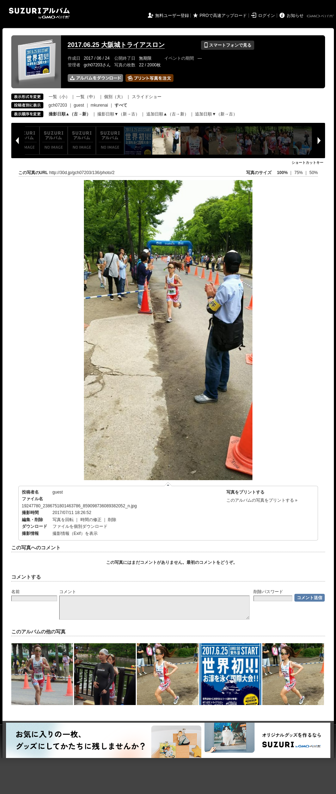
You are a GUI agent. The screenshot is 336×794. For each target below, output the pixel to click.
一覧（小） (59, 96)
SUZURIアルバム (39, 13)
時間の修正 (91, 519)
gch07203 (58, 105)
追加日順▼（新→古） (216, 114)
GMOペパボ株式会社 (321, 16)
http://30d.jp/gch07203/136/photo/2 (82, 172)
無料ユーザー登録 (172, 15)
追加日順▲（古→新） (167, 114)
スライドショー (146, 96)
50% (313, 172)
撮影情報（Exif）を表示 (75, 533)
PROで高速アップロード (223, 15)
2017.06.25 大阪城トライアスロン (116, 44)
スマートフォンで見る (227, 45)
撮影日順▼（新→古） (118, 114)
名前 (15, 591)
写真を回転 (63, 519)
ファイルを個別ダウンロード (80, 526)
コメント (67, 591)
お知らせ (295, 15)
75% (299, 172)
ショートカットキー (307, 163)
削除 (112, 519)
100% (282, 172)
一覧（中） (86, 96)
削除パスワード (268, 591)
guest (79, 105)
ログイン (266, 15)
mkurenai (99, 105)
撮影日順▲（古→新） (70, 114)
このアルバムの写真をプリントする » (262, 500)
